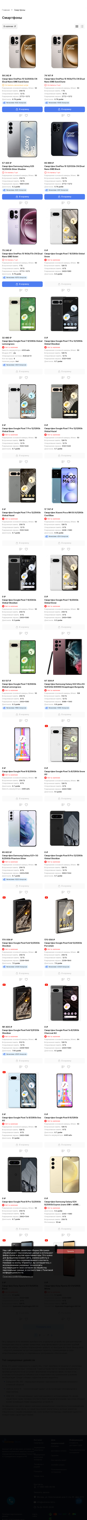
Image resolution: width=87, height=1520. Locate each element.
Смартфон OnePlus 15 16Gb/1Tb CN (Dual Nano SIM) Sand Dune (64, 80)
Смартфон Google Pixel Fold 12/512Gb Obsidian (20, 1031)
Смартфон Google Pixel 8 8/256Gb (19, 771)
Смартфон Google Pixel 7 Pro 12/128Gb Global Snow (21, 429)
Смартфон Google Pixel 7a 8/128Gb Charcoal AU (61, 1031)
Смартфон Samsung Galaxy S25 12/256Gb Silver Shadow (18, 167)
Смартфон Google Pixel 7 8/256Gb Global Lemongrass (19, 685)
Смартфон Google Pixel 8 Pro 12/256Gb (21, 1201)
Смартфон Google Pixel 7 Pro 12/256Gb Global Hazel (21, 514)
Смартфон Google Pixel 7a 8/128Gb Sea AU (21, 1119)
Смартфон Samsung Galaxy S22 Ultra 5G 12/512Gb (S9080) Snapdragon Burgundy (64, 685)
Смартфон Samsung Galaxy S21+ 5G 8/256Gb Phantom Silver (20, 857)
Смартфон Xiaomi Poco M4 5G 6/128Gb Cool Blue (63, 514)
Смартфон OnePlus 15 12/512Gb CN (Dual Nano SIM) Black (64, 167)
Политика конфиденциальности (18, 1276)
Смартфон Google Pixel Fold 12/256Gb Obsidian (21, 944)
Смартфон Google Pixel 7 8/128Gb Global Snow (64, 255)
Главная (6, 10)
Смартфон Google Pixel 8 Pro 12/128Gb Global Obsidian (63, 857)
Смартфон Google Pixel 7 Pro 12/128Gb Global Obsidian (63, 342)
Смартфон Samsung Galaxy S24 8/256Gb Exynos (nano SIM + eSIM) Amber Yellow (61, 1203)
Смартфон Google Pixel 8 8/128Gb (61, 1117)
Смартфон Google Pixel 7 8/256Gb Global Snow (61, 601)
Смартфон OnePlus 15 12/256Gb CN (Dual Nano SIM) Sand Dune (19, 80)
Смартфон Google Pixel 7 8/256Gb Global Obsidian (19, 601)
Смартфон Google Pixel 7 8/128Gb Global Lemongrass (22, 342)
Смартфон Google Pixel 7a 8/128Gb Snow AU (64, 772)
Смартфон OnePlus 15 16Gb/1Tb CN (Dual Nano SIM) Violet (22, 255)
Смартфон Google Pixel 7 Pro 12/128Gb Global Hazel (63, 429)
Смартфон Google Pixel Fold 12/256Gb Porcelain (63, 944)
